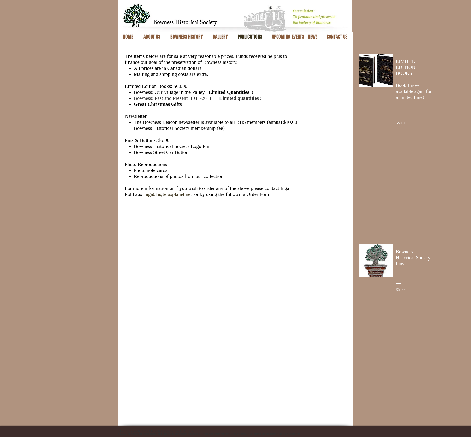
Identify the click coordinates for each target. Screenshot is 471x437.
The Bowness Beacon (155, 122)
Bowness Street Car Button (161, 152)
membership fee (207, 128)
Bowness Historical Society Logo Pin (171, 146)
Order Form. (259, 194)
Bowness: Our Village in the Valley (193, 92)
